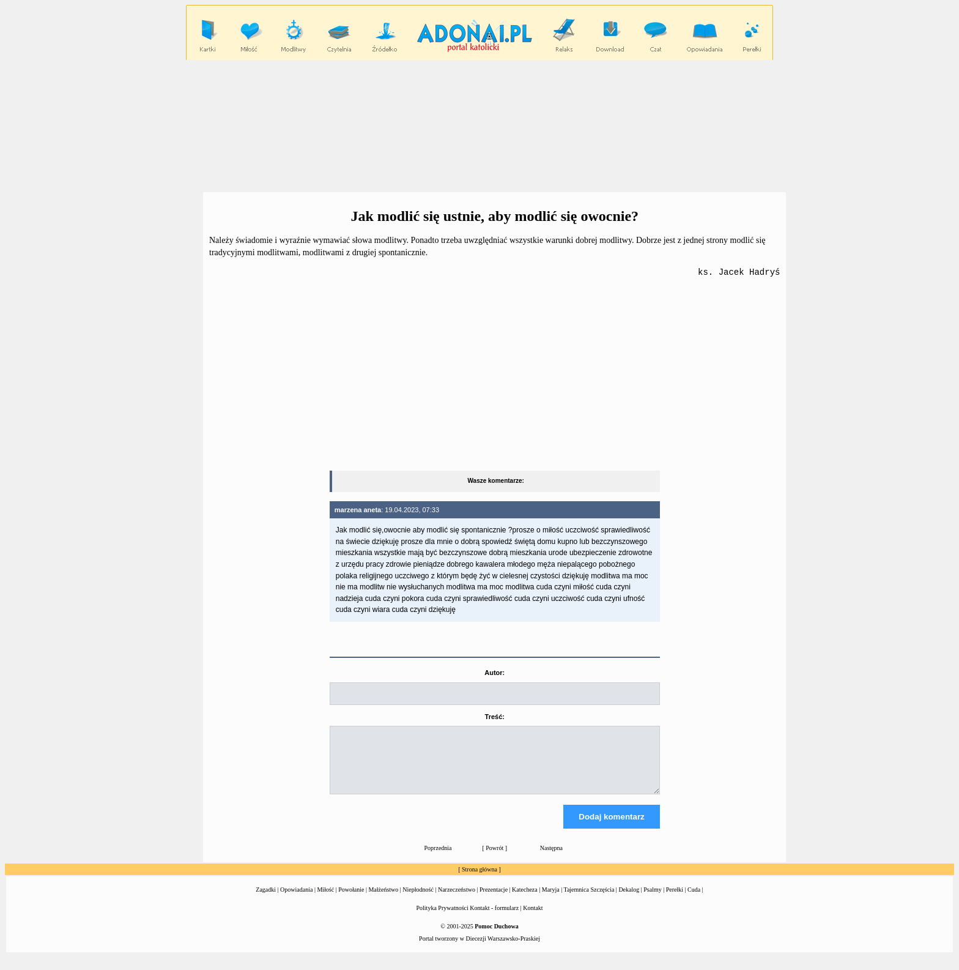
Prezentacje (494, 901)
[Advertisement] (479, 125)
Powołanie (351, 901)
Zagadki (266, 901)
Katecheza (525, 901)
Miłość (325, 901)
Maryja (551, 901)
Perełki (674, 901)
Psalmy (652, 901)
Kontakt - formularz (494, 919)
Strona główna (479, 881)
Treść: (495, 717)
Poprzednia (438, 859)
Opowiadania (296, 901)
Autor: (494, 673)
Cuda (693, 901)
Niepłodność (418, 901)
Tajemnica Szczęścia (588, 901)
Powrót (494, 859)
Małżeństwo (383, 901)
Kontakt (532, 919)
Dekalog (628, 901)
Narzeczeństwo (456, 901)
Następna (551, 859)
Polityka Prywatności (442, 919)
